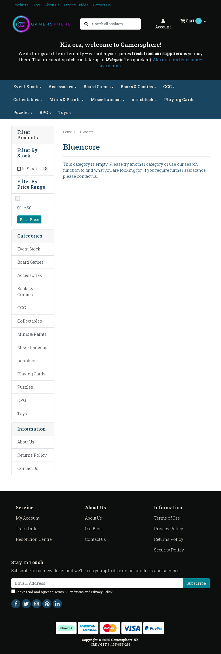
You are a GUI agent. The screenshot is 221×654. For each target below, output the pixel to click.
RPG (21, 400)
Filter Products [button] (27, 135)
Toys (22, 413)
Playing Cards (179, 99)
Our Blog (93, 528)
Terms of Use (167, 518)
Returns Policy (32, 455)
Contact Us (102, 4)
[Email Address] (97, 583)
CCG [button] (167, 86)
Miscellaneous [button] (106, 99)
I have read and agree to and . (62, 591)
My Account (27, 518)
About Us (52, 4)
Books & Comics (25, 291)
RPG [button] (43, 112)
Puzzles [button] (21, 112)
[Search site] (86, 24)
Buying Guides (76, 4)
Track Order (27, 528)
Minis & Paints (32, 334)
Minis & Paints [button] (64, 99)
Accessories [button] (60, 86)
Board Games (30, 262)
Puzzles (25, 387)
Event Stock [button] (25, 86)
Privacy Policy (168, 528)
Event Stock (28, 249)
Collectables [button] (26, 99)
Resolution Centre (34, 539)
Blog (36, 4)
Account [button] (163, 24)
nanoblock (28, 360)
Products (21, 4)
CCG (21, 307)
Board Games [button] (96, 86)
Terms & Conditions (68, 592)
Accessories (29, 275)
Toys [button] (63, 112)
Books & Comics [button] (137, 86)
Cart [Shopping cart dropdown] (191, 21)
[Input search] (116, 24)
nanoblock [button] (143, 99)
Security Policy (169, 550)
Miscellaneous (32, 347)
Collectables (29, 321)
